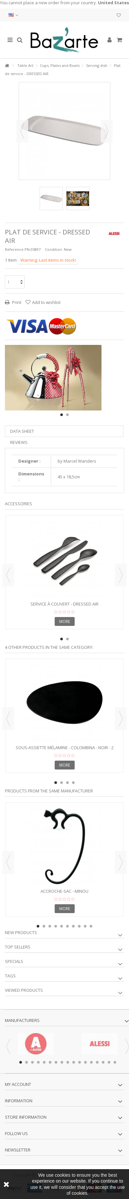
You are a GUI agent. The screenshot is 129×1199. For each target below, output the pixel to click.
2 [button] (67, 414)
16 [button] (109, 1062)
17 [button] (115, 1062)
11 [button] (79, 1062)
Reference (14, 249)
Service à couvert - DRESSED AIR (64, 604)
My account (18, 1084)
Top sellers (17, 947)
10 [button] (91, 926)
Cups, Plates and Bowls (60, 65)
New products (21, 932)
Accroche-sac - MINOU (64, 891)
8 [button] (79, 926)
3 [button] (67, 782)
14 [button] (97, 1062)
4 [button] (73, 782)
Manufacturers (22, 1020)
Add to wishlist (46, 302)
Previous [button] (22, 131)
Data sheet (22, 431)
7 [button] (73, 926)
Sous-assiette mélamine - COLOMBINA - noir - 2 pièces (65, 750)
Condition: (54, 249)
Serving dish (96, 65)
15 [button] (103, 1062)
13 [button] (91, 1062)
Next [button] (107, 131)
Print (16, 302)
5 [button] (61, 926)
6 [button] (67, 926)
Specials (14, 961)
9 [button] (85, 926)
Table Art (25, 65)
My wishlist (119, 15)
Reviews (19, 442)
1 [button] (61, 414)
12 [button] (85, 1062)
